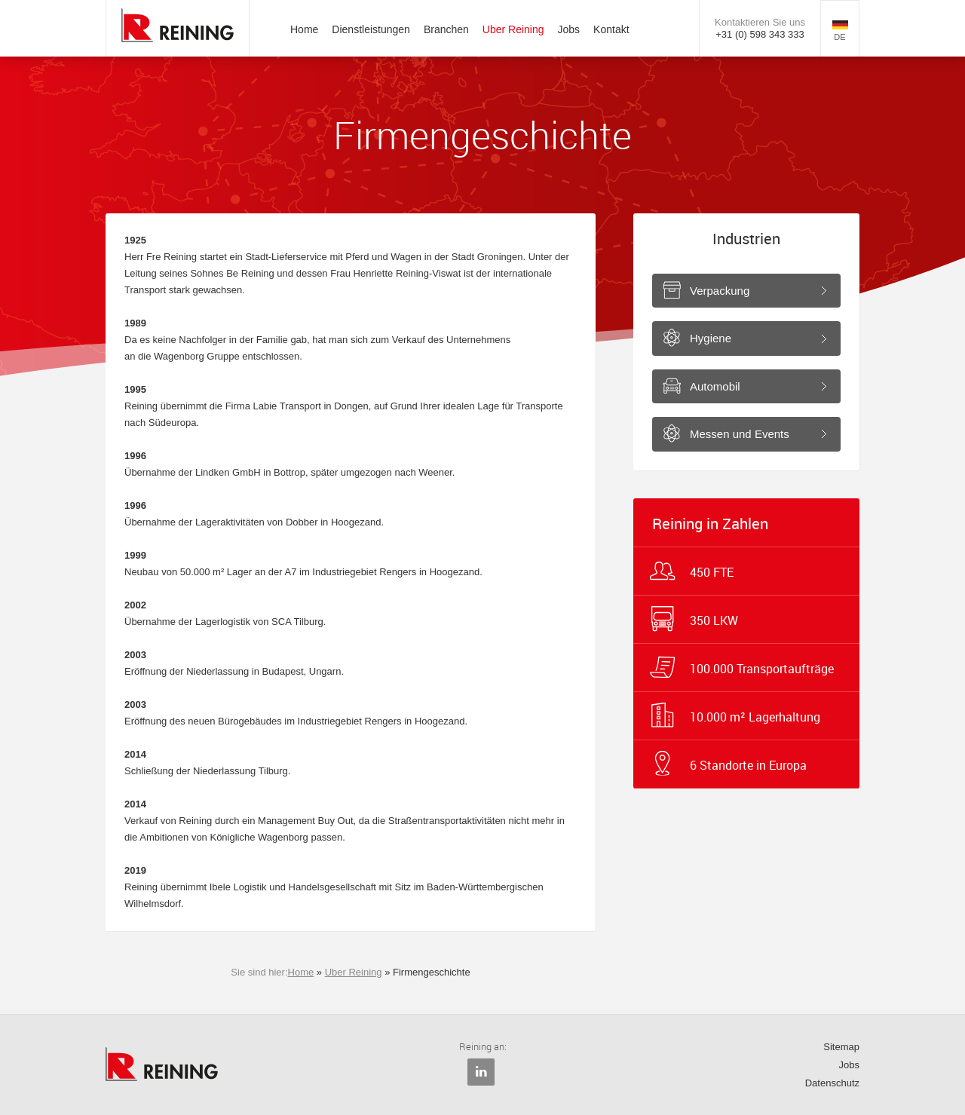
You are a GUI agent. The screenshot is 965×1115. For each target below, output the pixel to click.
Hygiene (710, 338)
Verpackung (719, 290)
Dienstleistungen (371, 29)
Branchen (446, 29)
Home (304, 29)
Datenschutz (832, 1083)
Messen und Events (739, 433)
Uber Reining (513, 29)
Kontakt (611, 29)
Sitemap (841, 1046)
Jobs (569, 29)
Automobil (715, 386)
